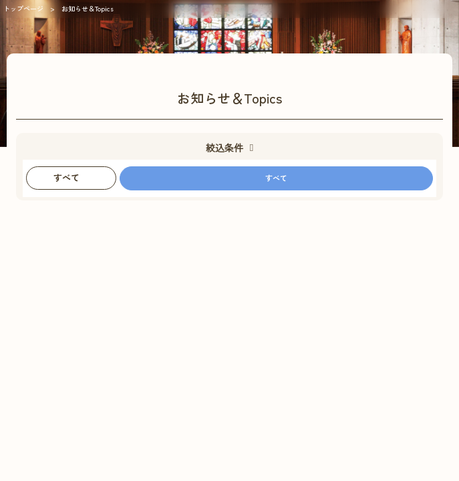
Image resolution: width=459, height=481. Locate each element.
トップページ (23, 8)
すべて (276, 177)
